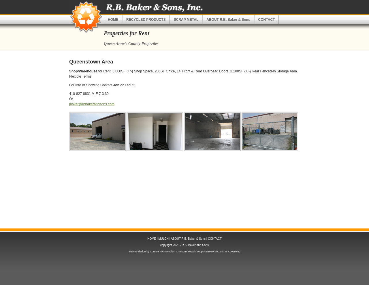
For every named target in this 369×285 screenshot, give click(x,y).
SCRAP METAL (186, 20)
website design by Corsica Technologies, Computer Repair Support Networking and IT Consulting (184, 251)
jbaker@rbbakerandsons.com (91, 104)
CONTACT (266, 20)
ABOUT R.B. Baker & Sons (228, 20)
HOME (113, 20)
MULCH (163, 238)
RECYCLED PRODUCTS (146, 20)
